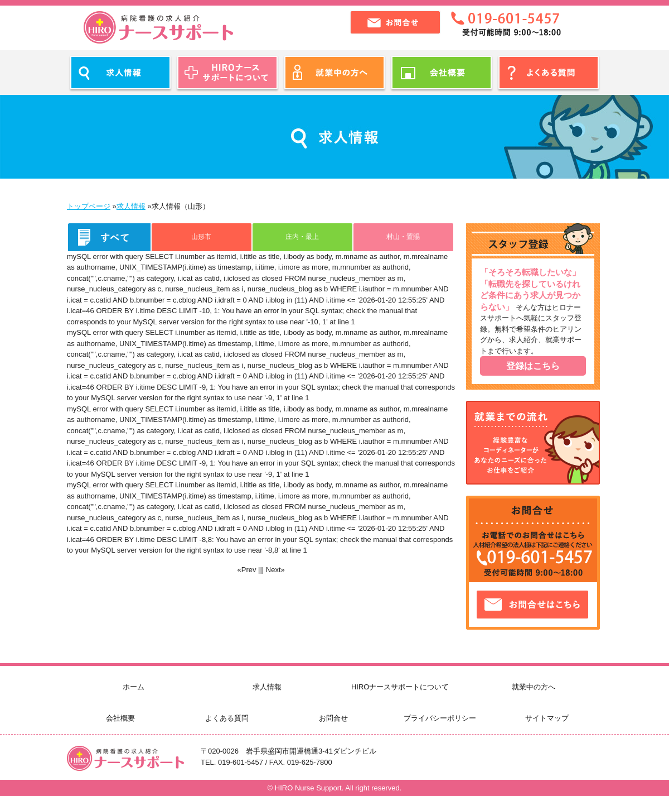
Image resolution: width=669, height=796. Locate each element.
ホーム (133, 687)
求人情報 (131, 206)
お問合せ (333, 718)
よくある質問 (227, 718)
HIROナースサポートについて (400, 687)
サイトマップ (547, 718)
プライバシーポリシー (440, 718)
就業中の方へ (533, 687)
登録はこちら (533, 366)
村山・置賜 (403, 236)
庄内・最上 (302, 236)
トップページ (88, 206)
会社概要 (120, 718)
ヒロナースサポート (158, 27)
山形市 (201, 236)
